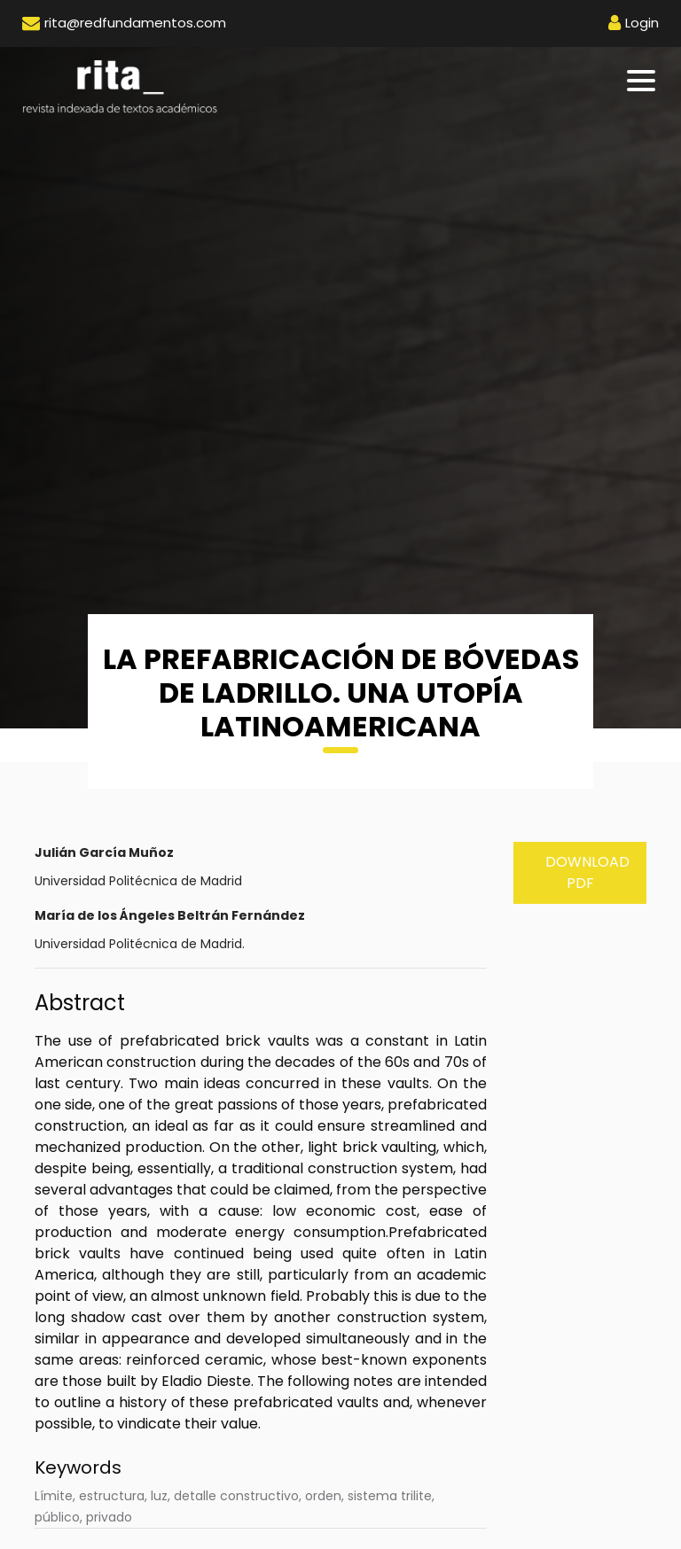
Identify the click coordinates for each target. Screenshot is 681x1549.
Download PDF (587, 872)
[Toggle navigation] (642, 80)
